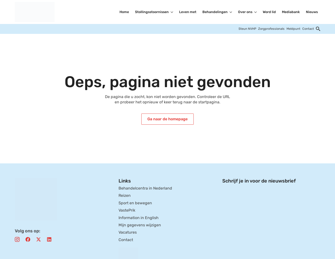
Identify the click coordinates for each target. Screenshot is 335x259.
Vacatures (128, 232)
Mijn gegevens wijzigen (140, 225)
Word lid (269, 12)
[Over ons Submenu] (255, 12)
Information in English (139, 217)
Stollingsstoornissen (152, 12)
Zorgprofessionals (271, 28)
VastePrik (127, 210)
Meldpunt (293, 28)
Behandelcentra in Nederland (145, 188)
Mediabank (291, 12)
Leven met (187, 12)
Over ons (245, 12)
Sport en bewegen (135, 203)
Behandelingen (215, 12)
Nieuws (312, 12)
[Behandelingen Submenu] (231, 12)
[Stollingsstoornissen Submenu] (172, 12)
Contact (308, 28)
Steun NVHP (247, 28)
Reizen (125, 195)
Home (124, 12)
